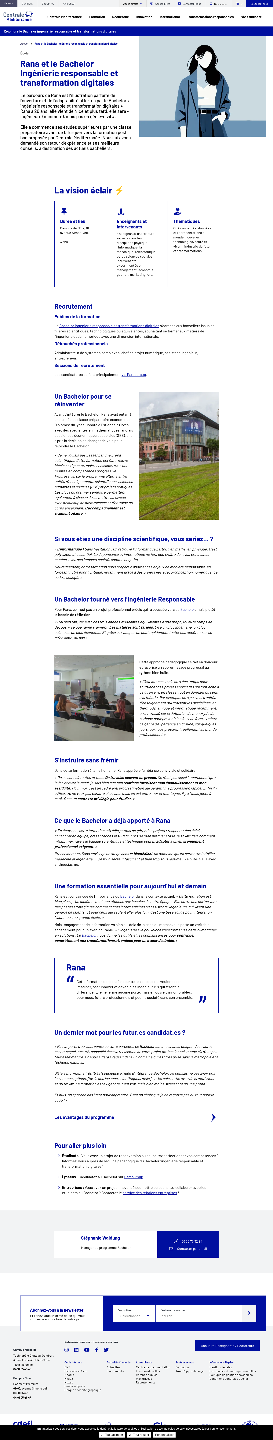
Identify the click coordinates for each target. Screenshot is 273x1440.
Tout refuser (139, 1434)
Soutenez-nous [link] (185, 1362)
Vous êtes (125, 1310)
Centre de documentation (153, 1367)
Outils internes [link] (73, 1362)
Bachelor (187, 609)
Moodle (69, 1374)
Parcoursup (133, 1177)
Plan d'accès (144, 1378)
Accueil (24, 43)
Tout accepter (112, 1434)
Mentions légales (220, 1367)
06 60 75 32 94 (191, 1241)
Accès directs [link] (144, 1362)
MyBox (68, 1378)
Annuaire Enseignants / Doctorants (227, 1346)
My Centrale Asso (75, 1371)
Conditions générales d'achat (228, 1378)
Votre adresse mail (173, 1310)
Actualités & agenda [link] (118, 1362)
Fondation (182, 1367)
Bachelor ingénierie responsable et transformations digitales (109, 325)
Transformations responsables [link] (210, 17)
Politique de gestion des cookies (231, 1374)
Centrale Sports (75, 1386)
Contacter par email (192, 1248)
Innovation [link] (144, 17)
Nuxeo (68, 1382)
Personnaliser (164, 1434)
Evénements (115, 1371)
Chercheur (69, 3)
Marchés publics (146, 1374)
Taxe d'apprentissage (190, 1371)
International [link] (170, 17)
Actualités (113, 1367)
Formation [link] (97, 17)
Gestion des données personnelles (232, 1371)
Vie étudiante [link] (251, 17)
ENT (67, 1367)
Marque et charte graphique (82, 1390)
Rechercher (220, 4)
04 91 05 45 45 (22, 1369)
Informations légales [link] (221, 1362)
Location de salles (148, 1371)
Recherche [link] (120, 17)
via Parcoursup (134, 374)
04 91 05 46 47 (22, 1397)
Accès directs (131, 3)
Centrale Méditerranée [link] (64, 17)
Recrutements (145, 1382)
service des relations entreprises (150, 1192)
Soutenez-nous (259, 3)
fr (237, 3)
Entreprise (48, 3)
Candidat (27, 3)
